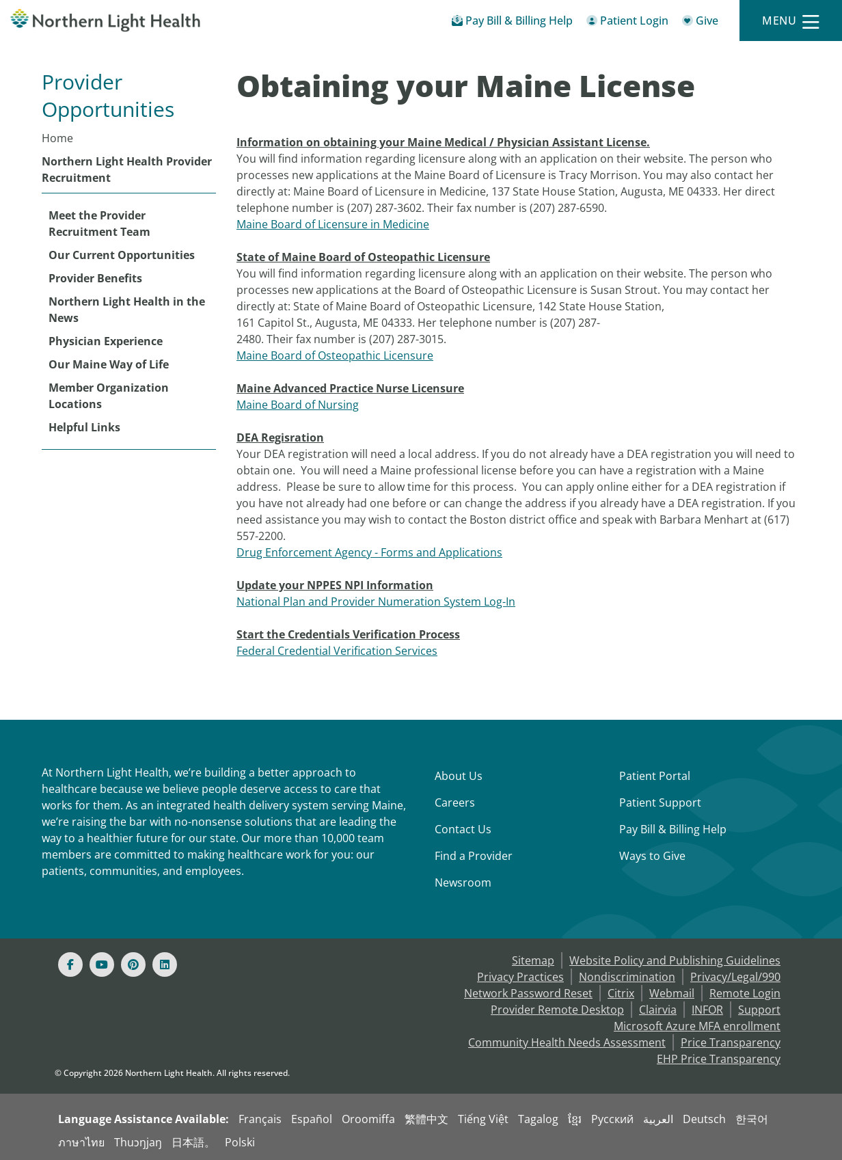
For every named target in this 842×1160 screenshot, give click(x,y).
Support (759, 1009)
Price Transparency (730, 1042)
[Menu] (790, 21)
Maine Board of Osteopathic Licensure (334, 355)
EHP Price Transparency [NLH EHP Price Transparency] (718, 1058)
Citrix (621, 993)
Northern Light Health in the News (127, 309)
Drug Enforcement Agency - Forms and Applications (369, 552)
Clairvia (658, 1009)
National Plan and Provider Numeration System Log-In (375, 601)
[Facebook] (70, 964)
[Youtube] (102, 964)
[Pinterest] (133, 964)
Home (57, 138)
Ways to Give (652, 855)
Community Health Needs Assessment (567, 1042)
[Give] (700, 23)
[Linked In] (164, 964)
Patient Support (660, 802)
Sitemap (533, 960)
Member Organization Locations (109, 396)
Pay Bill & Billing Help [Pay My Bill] (672, 829)
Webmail (671, 993)
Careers (455, 802)
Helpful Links (84, 427)
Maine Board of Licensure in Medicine (332, 224)
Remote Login (744, 993)
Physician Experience (106, 341)
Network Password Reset (528, 993)
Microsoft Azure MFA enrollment (697, 1026)
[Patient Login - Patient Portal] (627, 23)
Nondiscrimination (627, 976)
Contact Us (463, 829)
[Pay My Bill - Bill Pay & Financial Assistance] (512, 23)
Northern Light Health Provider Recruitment (127, 169)
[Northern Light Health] (105, 20)
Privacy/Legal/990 (735, 976)
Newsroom (463, 882)
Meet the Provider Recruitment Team (99, 223)
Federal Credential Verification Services (336, 650)
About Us (459, 775)
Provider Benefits (95, 278)
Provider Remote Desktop (557, 1009)
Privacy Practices (520, 976)
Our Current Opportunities (122, 254)
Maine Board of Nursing (297, 404)
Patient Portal (654, 775)
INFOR (707, 1009)
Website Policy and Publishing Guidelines (674, 960)
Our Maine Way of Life (109, 364)
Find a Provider (474, 855)
